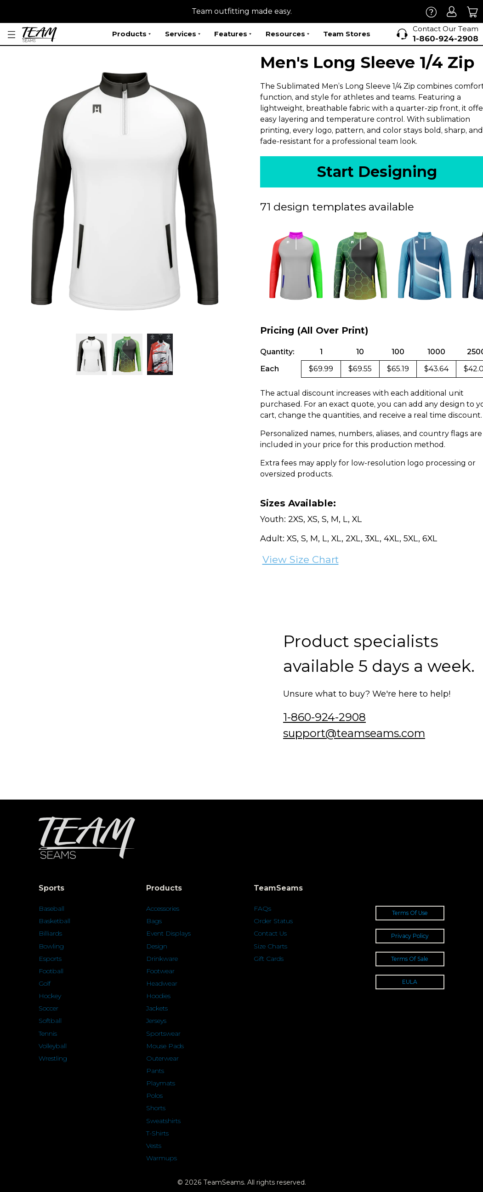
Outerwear (162, 1058)
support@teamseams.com (354, 733)
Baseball (51, 908)
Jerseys (156, 1020)
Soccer (48, 1008)
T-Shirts (157, 1133)
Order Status (273, 921)
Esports (50, 958)
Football (51, 971)
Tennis (48, 1033)
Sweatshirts (163, 1121)
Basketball (54, 921)
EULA (409, 981)
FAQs (262, 908)
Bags (154, 921)
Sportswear (163, 1033)
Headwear (161, 983)
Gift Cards (269, 958)
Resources (287, 34)
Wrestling (53, 1058)
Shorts (155, 1108)
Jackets (157, 1008)
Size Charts (270, 946)
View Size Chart (300, 559)
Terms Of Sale (409, 958)
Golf (45, 983)
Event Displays (168, 933)
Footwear (160, 971)
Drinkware (162, 958)
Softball (50, 1020)
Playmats (160, 1083)
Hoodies (158, 996)
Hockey (50, 996)
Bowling (51, 946)
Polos (154, 1095)
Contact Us (270, 933)
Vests (153, 1145)
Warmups (161, 1158)
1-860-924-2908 (324, 717)
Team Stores (346, 33)
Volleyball (53, 1046)
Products (131, 34)
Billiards (50, 933)
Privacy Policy (410, 935)
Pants (155, 1071)
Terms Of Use (410, 912)
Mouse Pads (165, 1046)
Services (182, 34)
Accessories (162, 908)
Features (232, 34)
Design (156, 946)
